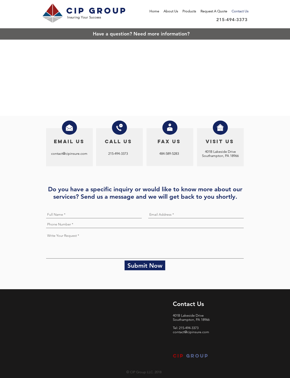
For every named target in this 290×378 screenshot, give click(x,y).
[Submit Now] (144, 265)
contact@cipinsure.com (69, 153)
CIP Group (96, 10)
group (196, 356)
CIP (178, 356)
